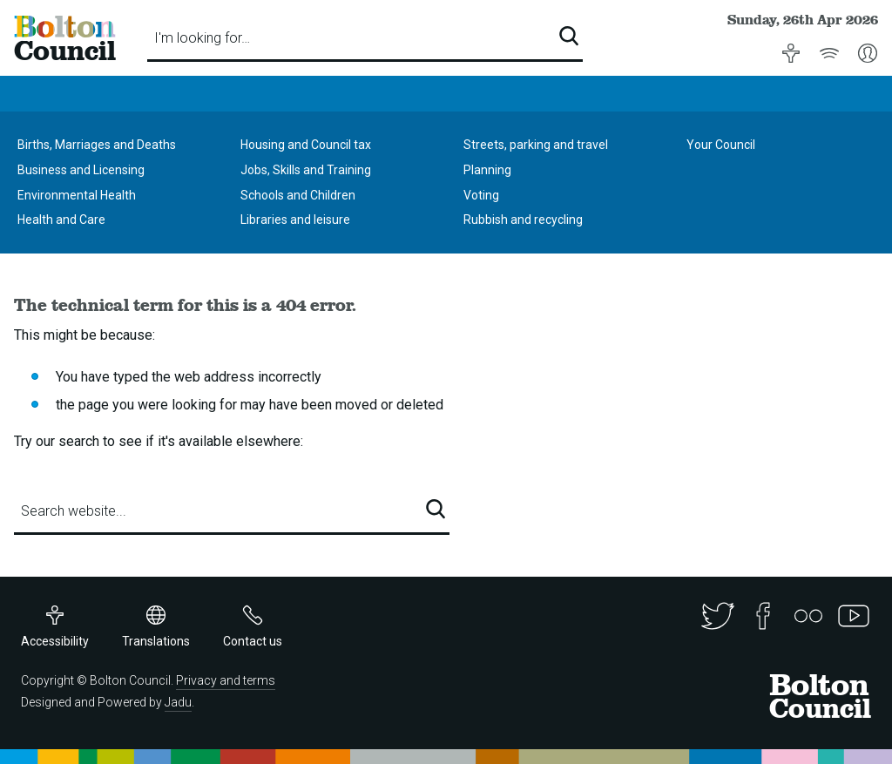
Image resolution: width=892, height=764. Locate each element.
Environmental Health (76, 195)
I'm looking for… (202, 38)
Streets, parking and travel (535, 145)
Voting (481, 195)
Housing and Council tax (305, 145)
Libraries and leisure (295, 219)
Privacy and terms (225, 680)
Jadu (178, 702)
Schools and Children (297, 195)
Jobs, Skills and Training (305, 170)
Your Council (720, 145)
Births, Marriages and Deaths (96, 145)
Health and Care (61, 219)
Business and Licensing (81, 170)
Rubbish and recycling (523, 219)
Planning (487, 170)
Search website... (73, 511)
